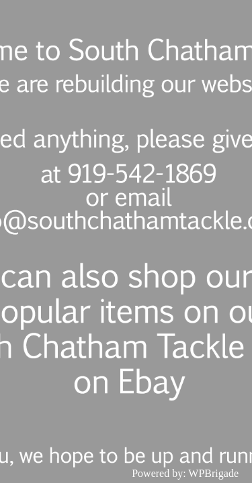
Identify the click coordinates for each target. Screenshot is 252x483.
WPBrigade (213, 473)
